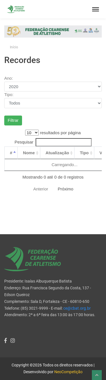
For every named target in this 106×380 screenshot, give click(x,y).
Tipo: (9, 94)
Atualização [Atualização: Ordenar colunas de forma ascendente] (57, 152)
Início (14, 47)
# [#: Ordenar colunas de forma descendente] (11, 152)
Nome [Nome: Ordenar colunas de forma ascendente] (29, 152)
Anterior (40, 188)
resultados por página (53, 133)
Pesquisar (52, 142)
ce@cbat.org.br (77, 308)
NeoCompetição (68, 372)
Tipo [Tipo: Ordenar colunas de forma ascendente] (84, 152)
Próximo (65, 188)
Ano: (8, 78)
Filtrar (13, 120)
